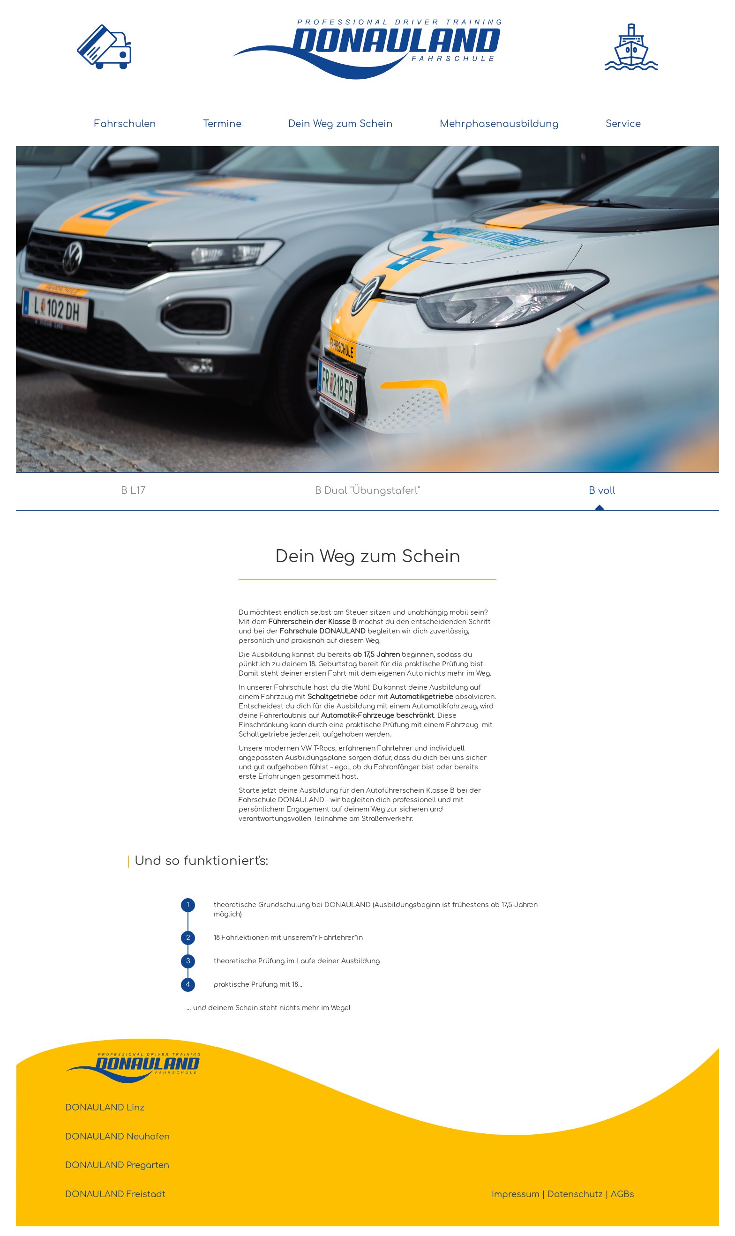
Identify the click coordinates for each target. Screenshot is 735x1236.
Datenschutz (575, 1194)
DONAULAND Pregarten (117, 1165)
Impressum (516, 1194)
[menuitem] (125, 124)
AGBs (622, 1194)
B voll (602, 490)
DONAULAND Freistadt (115, 1194)
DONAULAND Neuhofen (117, 1136)
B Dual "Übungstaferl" (367, 490)
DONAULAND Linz (104, 1107)
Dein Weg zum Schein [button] (340, 124)
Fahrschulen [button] (125, 124)
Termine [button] (222, 124)
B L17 (133, 490)
